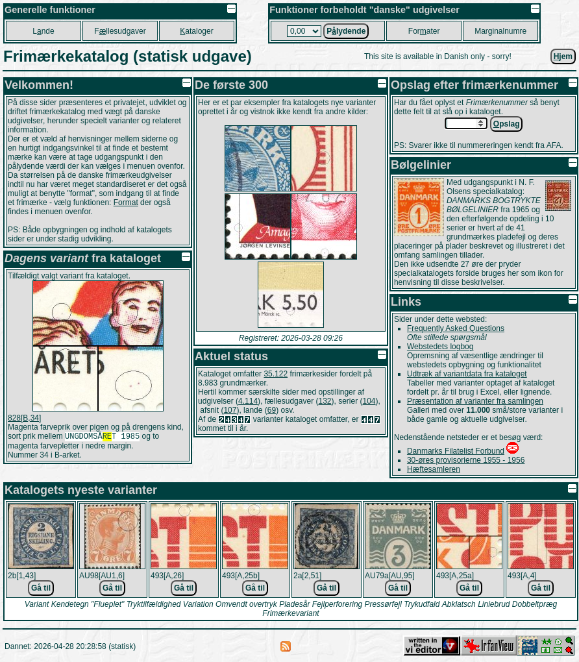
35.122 (276, 373)
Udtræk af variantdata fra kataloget (467, 373)
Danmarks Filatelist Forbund (455, 451)
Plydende (345, 31)
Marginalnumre (500, 31)
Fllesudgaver (119, 31)
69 (271, 410)
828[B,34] (24, 418)
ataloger (196, 31)
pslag (506, 124)
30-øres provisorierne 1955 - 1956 (465, 460)
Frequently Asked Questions (455, 328)
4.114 (248, 401)
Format (126, 202)
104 (369, 401)
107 (229, 410)
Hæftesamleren (433, 469)
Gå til (41, 588)
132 (324, 401)
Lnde (43, 31)
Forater (424, 31)
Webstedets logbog (440, 346)
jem (563, 56)
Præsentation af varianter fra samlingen (475, 401)
